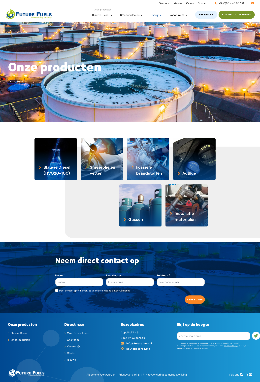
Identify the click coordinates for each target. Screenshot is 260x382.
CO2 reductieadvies (236, 14)
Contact (202, 3)
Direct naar (74, 324)
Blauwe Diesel (100, 15)
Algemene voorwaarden (101, 374)
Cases (190, 3)
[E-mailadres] (147, 343)
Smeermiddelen (129, 15)
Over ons (164, 3)
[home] (28, 14)
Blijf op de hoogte (193, 324)
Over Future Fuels (78, 333)
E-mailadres (115, 275)
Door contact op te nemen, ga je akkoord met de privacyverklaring (94, 290)
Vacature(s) (177, 15)
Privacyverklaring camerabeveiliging (165, 374)
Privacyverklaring (129, 374)
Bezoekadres (132, 324)
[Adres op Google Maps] (147, 348)
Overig (155, 15)
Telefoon (163, 275)
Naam (60, 275)
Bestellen (206, 14)
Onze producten (22, 324)
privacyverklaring (230, 346)
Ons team (73, 340)
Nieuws (177, 3)
